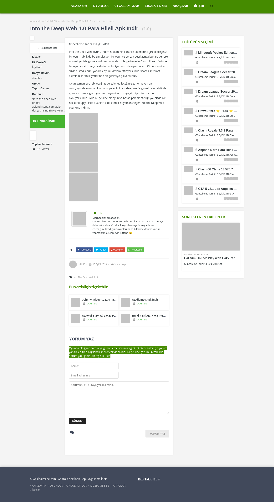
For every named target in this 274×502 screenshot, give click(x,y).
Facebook (84, 249)
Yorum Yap (118, 264)
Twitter (100, 249)
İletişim (36, 489)
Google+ (116, 249)
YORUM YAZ (157, 433)
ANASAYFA (39, 485)
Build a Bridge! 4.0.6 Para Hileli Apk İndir (158, 315)
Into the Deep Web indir (86, 277)
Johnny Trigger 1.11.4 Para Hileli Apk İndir (109, 299)
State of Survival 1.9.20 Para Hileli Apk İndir (110, 315)
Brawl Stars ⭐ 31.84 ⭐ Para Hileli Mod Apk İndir (234, 111)
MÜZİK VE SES (99, 485)
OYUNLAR (56, 485)
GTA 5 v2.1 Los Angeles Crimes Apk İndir (228, 188)
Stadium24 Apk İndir (145, 299)
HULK (97, 213)
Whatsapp (135, 249)
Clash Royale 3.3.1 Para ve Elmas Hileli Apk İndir (233, 130)
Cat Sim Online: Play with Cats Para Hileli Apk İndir (221, 258)
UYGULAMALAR (76, 485)
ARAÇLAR (119, 485)
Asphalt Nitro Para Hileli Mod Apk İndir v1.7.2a (232, 150)
